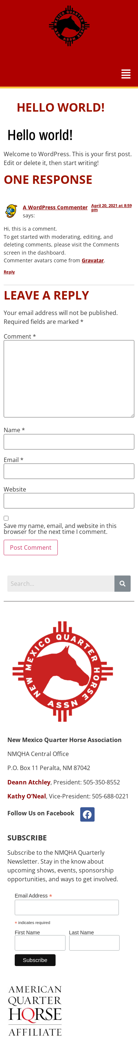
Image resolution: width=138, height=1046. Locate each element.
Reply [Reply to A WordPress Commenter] (9, 271)
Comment (20, 336)
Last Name (81, 932)
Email (14, 460)
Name (14, 430)
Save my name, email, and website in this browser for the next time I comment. (60, 529)
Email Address (33, 895)
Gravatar (93, 260)
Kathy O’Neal (26, 796)
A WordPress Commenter (55, 207)
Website (15, 489)
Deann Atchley (28, 782)
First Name (27, 932)
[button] (126, 74)
